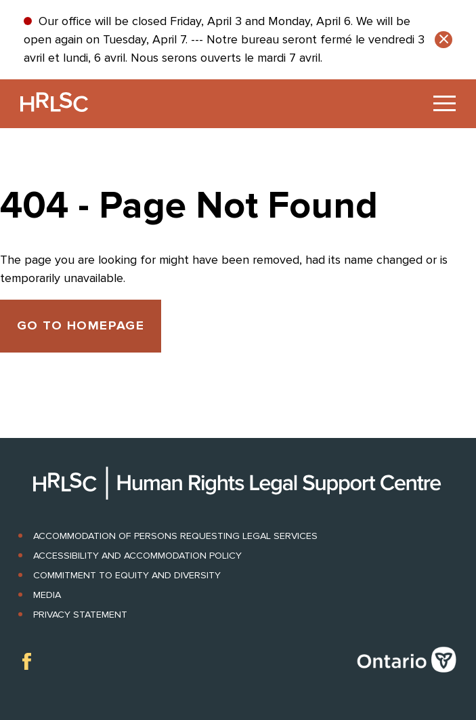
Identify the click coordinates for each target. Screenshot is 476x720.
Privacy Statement (80, 614)
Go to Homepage (81, 326)
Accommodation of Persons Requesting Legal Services (175, 536)
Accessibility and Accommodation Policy (137, 555)
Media (47, 595)
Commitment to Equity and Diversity (127, 575)
